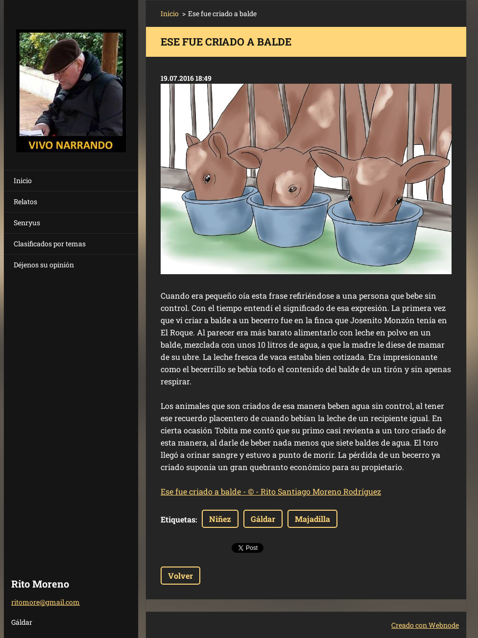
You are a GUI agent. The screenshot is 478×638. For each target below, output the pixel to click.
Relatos (25, 201)
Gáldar (263, 519)
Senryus (27, 222)
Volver (180, 575)
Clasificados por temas (50, 243)
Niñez (220, 519)
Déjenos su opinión (44, 264)
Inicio (23, 180)
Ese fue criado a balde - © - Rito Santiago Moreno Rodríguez (271, 491)
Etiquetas (178, 519)
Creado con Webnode (425, 625)
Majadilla (312, 519)
